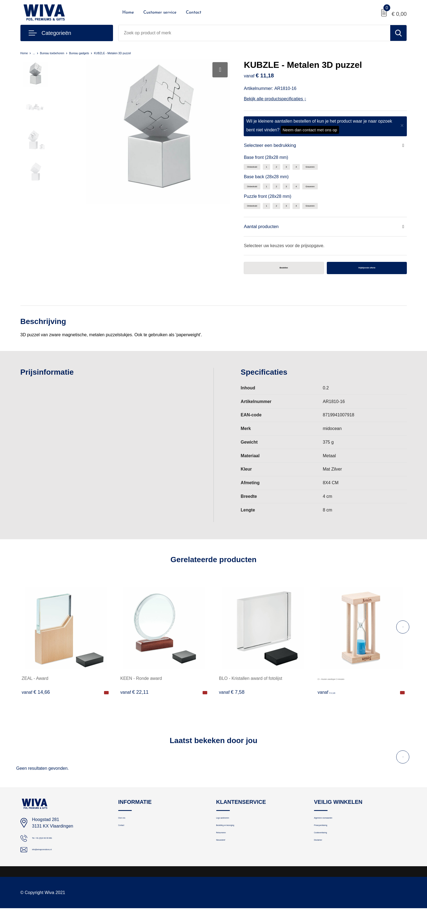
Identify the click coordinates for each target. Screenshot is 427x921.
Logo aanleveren (231, 827)
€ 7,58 (232, 699)
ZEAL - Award (35, 685)
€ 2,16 (330, 699)
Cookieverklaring (329, 850)
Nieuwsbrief (226, 862)
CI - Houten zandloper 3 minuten (349, 685)
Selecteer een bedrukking (278, 146)
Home (128, 12)
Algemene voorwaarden (335, 827)
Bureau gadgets (99, 52)
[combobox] (254, 33)
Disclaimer (323, 862)
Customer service (159, 12)
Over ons (126, 827)
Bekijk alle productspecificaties (275, 98)
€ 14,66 (36, 699)
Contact (193, 12)
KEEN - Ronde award (141, 685)
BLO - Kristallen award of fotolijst (250, 685)
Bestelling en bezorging (237, 839)
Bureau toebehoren (62, 52)
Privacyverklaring (329, 839)
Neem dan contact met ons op (310, 130)
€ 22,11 (134, 699)
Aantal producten (266, 230)
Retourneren (227, 850)
